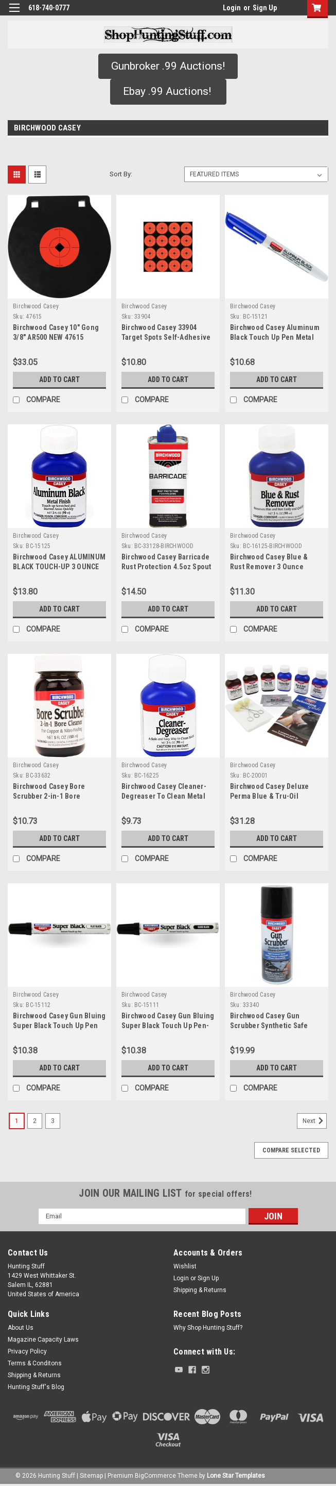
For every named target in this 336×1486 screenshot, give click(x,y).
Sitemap (91, 1475)
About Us (20, 1327)
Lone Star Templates (236, 1475)
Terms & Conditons (35, 1363)
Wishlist (185, 1266)
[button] (168, 66)
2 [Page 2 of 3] (35, 1121)
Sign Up (265, 8)
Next (315, 1121)
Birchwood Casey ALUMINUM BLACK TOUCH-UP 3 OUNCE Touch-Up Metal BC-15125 (59, 567)
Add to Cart (59, 379)
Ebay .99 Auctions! (168, 91)
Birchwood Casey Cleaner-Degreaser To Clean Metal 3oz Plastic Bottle (163, 796)
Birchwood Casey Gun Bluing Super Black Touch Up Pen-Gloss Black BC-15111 (168, 1025)
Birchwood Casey (36, 306)
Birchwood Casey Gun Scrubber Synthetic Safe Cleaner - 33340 (269, 1025)
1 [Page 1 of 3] (17, 1121)
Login (232, 8)
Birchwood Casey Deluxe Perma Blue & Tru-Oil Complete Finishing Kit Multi (276, 796)
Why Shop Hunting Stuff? (207, 1327)
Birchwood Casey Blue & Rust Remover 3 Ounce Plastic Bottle (269, 567)
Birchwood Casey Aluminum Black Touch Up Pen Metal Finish (275, 337)
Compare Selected (291, 1150)
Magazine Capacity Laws (43, 1339)
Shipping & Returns (199, 1290)
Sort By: (121, 174)
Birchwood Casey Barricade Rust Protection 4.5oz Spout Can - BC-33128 (166, 567)
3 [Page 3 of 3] (53, 1121)
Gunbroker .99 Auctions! (168, 66)
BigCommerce (155, 1475)
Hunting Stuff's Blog (36, 1387)
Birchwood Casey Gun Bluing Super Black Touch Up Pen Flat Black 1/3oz (59, 1025)
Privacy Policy (27, 1351)
